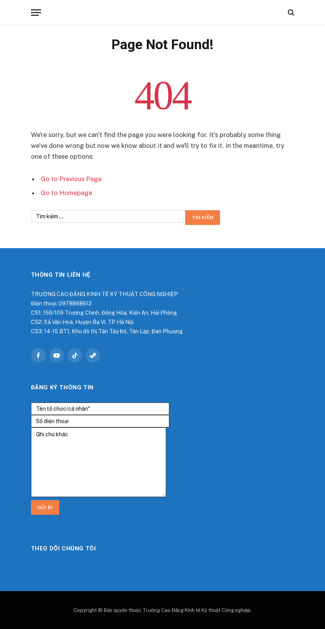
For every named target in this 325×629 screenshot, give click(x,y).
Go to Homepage (66, 193)
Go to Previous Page (71, 179)
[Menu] (36, 12)
